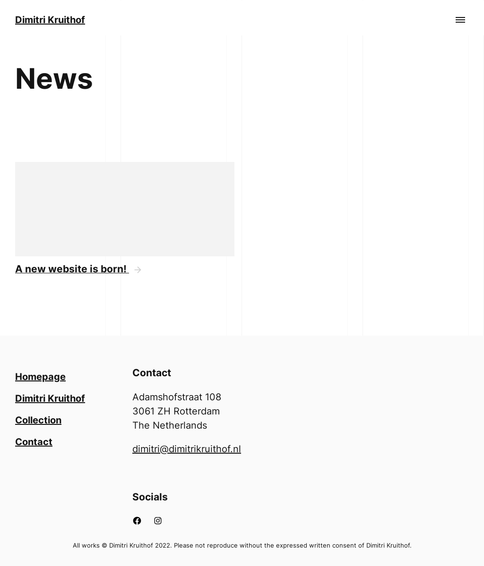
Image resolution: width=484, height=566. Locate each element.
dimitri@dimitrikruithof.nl (186, 449)
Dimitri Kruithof (50, 19)
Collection (38, 420)
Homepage (40, 376)
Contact (33, 442)
